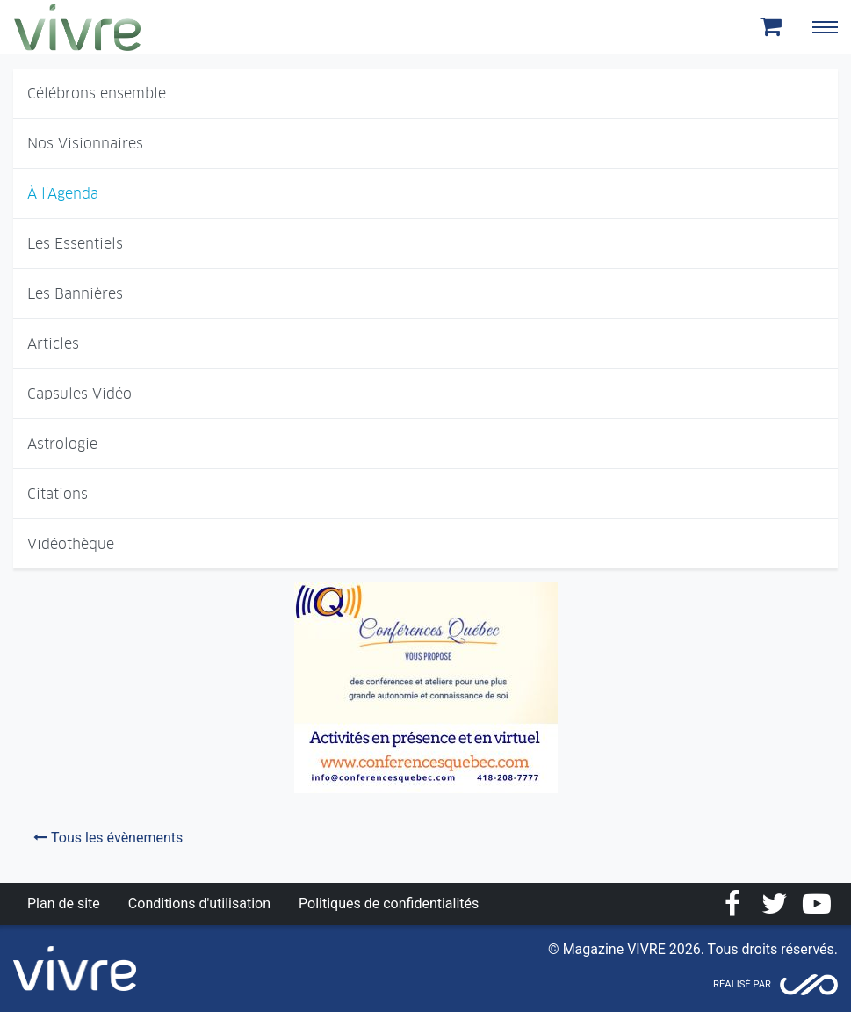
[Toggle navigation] (824, 27)
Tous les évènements (108, 837)
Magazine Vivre (77, 27)
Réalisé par (742, 984)
